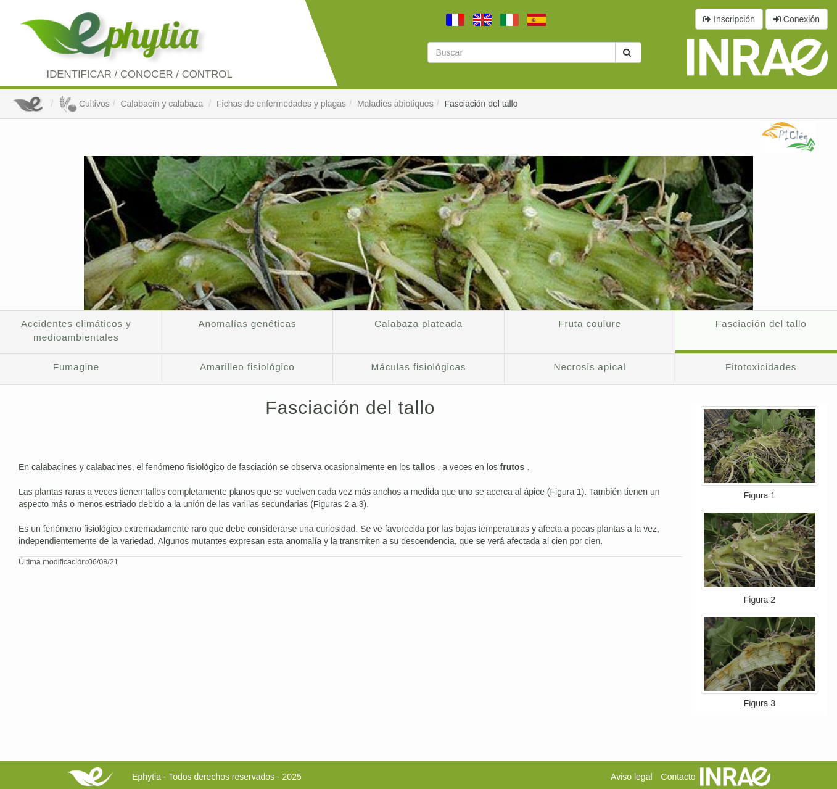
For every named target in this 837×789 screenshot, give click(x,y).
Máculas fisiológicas (418, 366)
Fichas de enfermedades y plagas (281, 104)
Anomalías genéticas (247, 323)
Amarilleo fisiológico (247, 366)
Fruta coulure (589, 323)
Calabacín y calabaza (162, 104)
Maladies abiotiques (395, 104)
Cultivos (84, 104)
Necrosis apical (590, 366)
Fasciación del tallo (480, 104)
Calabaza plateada (418, 323)
